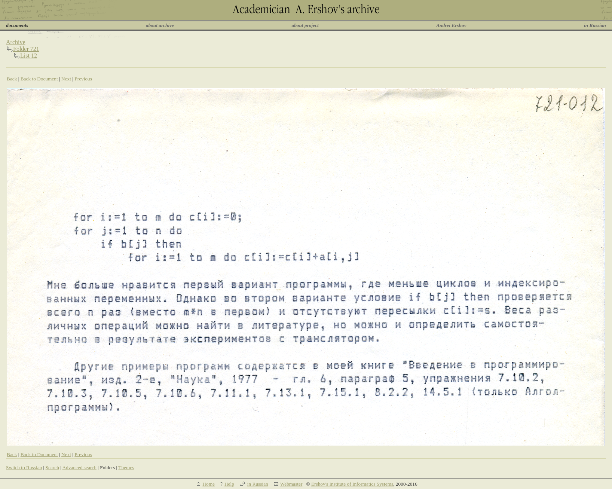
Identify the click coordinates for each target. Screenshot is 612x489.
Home (208, 484)
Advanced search (79, 467)
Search (52, 467)
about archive (160, 25)
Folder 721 (26, 49)
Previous (83, 79)
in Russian (595, 25)
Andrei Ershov (451, 25)
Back (12, 79)
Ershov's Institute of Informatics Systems (352, 484)
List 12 (28, 55)
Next (66, 79)
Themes (126, 467)
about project (304, 25)
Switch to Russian (24, 467)
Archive (15, 42)
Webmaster (291, 484)
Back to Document (39, 79)
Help (229, 484)
